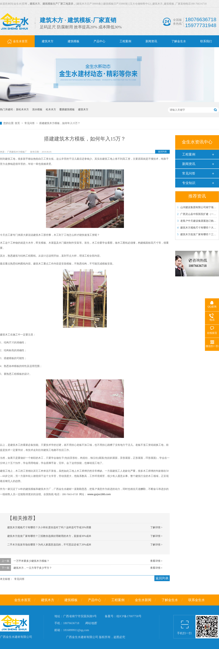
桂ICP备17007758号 (128, 616)
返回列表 (162, 151)
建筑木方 (83, 109)
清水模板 (37, 109)
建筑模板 (71, 600)
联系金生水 (196, 600)
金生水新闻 (143, 600)
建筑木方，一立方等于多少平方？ (33, 568)
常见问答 (29, 123)
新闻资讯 (188, 164)
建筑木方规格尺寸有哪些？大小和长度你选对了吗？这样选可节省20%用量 (49, 527)
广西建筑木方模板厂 (17, 152)
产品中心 (94, 600)
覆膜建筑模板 (67, 109)
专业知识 (188, 183)
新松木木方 (22, 109)
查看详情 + (156, 561)
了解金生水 (170, 600)
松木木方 (51, 109)
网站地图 (91, 623)
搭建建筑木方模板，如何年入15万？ (59, 123)
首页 (18, 123)
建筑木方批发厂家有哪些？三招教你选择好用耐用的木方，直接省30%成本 (49, 536)
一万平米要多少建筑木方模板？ (31, 561)
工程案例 (188, 154)
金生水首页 (22, 600)
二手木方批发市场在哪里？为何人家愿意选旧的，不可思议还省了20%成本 (49, 544)
